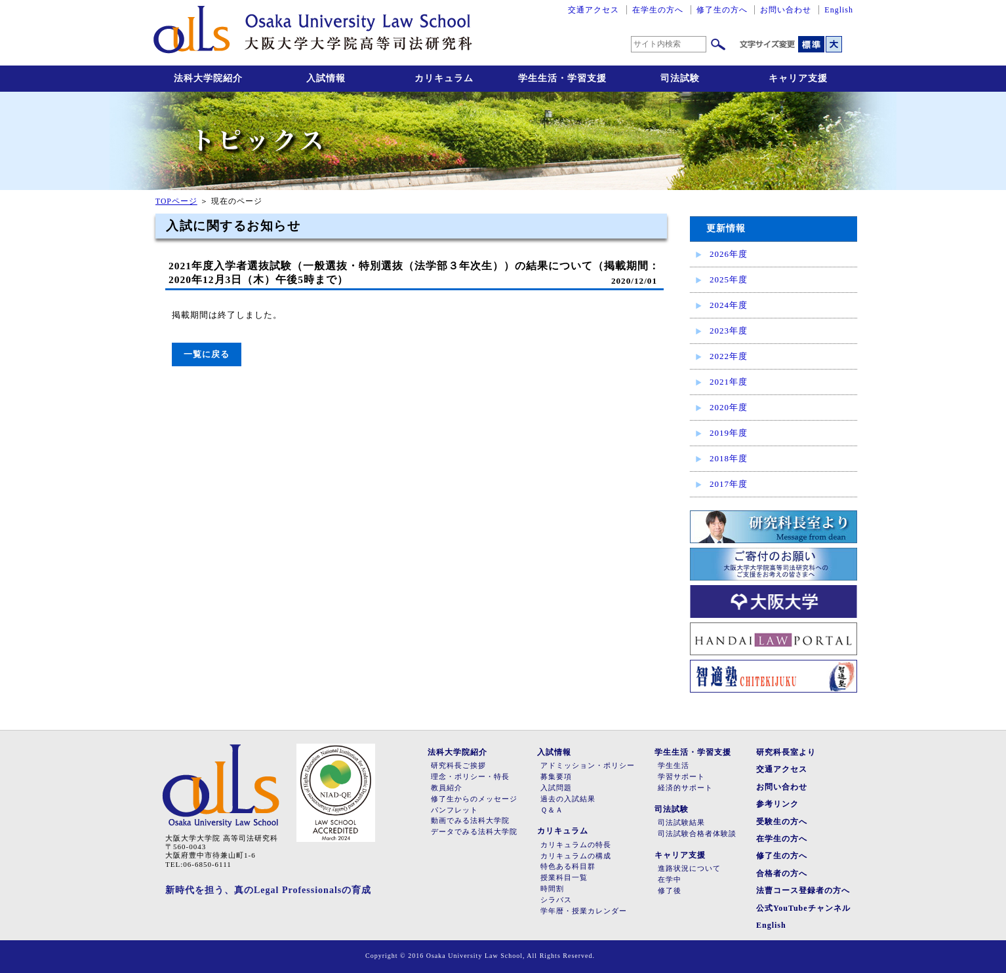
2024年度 (729, 305)
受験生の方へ (781, 821)
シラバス (556, 900)
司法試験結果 (681, 822)
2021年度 (729, 382)
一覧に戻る (207, 354)
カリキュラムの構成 (575, 856)
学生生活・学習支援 (562, 78)
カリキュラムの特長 (575, 845)
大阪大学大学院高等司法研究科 (313, 33)
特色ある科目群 (567, 866)
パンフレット (454, 810)
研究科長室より (786, 752)
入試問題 (556, 788)
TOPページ (176, 201)
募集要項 (556, 776)
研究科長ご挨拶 (458, 765)
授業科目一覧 (564, 877)
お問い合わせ (785, 9)
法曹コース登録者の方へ (803, 890)
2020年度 (729, 407)
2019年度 (729, 433)
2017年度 (729, 484)
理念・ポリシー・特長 (470, 776)
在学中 (669, 879)
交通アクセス (593, 9)
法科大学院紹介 (208, 78)
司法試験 (680, 78)
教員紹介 (446, 788)
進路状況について (689, 868)
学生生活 (673, 765)
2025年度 (729, 279)
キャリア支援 (798, 78)
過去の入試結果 (567, 799)
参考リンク (777, 804)
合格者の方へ (781, 873)
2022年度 (729, 356)
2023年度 (729, 330)
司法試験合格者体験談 (697, 833)
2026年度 (729, 254)
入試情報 (326, 78)
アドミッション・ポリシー (587, 765)
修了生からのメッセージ (474, 799)
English (838, 9)
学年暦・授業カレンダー (583, 911)
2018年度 (729, 458)
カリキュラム (443, 78)
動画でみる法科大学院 (470, 820)
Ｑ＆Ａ (551, 810)
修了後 (669, 890)
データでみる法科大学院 (474, 831)
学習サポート (681, 776)
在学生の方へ (657, 9)
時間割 (552, 888)
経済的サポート (685, 788)
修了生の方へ (722, 9)
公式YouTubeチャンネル (803, 908)
